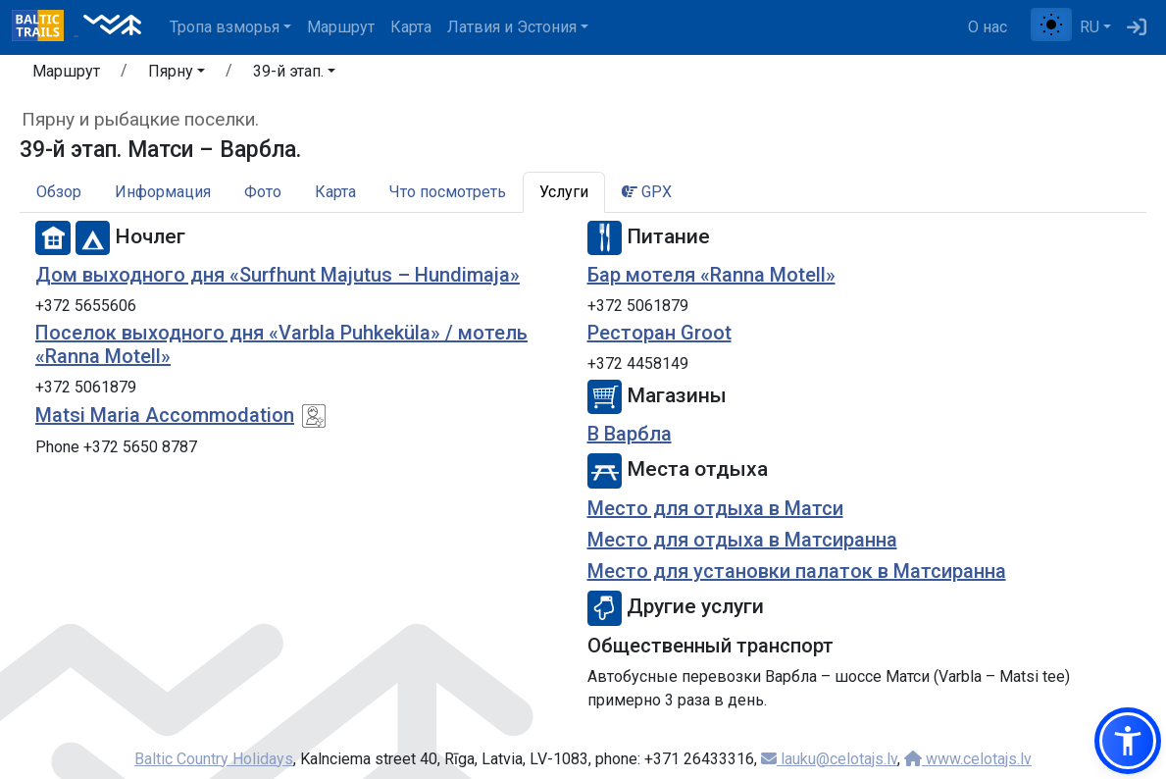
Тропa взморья (224, 27)
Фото (262, 191)
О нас (987, 27)
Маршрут (341, 27)
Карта (410, 27)
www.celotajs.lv (968, 759)
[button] (176, 74)
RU (1089, 27)
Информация (163, 191)
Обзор (58, 191)
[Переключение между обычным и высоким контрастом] (1051, 24)
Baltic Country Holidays (213, 759)
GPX (647, 191)
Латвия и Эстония (512, 27)
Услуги (563, 191)
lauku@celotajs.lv (829, 759)
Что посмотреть (447, 191)
